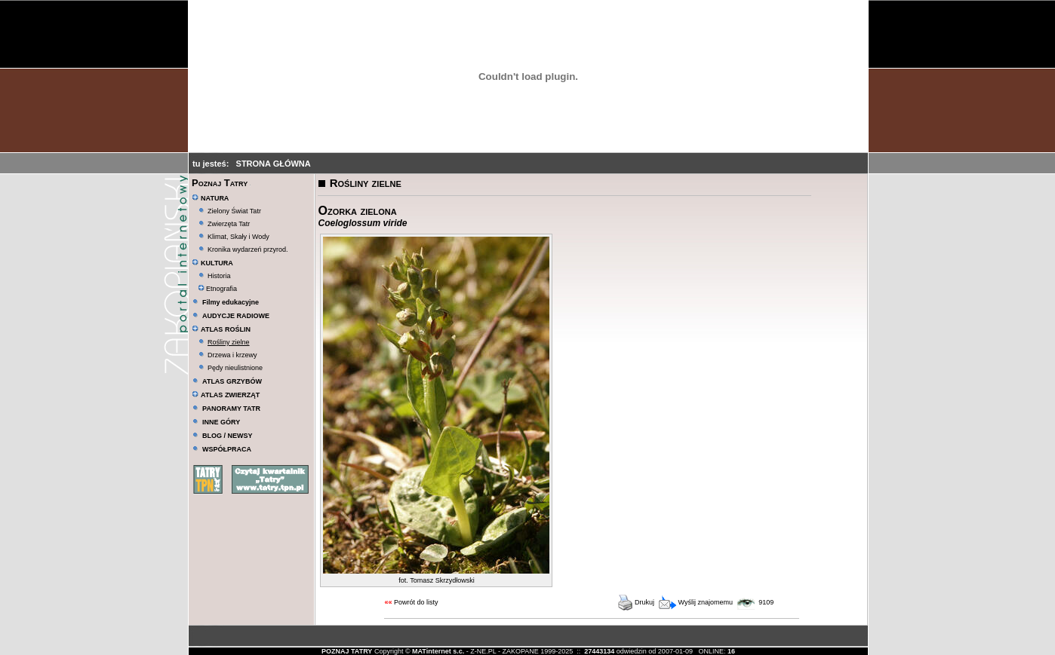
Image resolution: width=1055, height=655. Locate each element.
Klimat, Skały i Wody (238, 236)
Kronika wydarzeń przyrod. (248, 249)
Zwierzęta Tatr (229, 224)
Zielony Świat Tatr (234, 211)
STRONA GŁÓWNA (273, 163)
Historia (219, 276)
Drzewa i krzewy (232, 355)
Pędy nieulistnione (235, 368)
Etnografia (218, 288)
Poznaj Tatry (220, 182)
